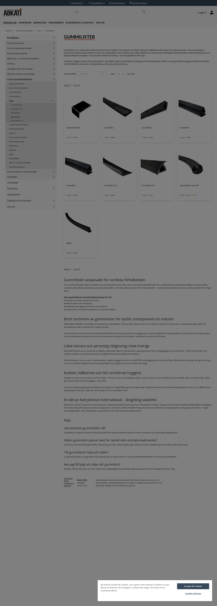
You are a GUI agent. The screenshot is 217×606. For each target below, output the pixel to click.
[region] (155, 590)
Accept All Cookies (193, 586)
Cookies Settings (193, 593)
